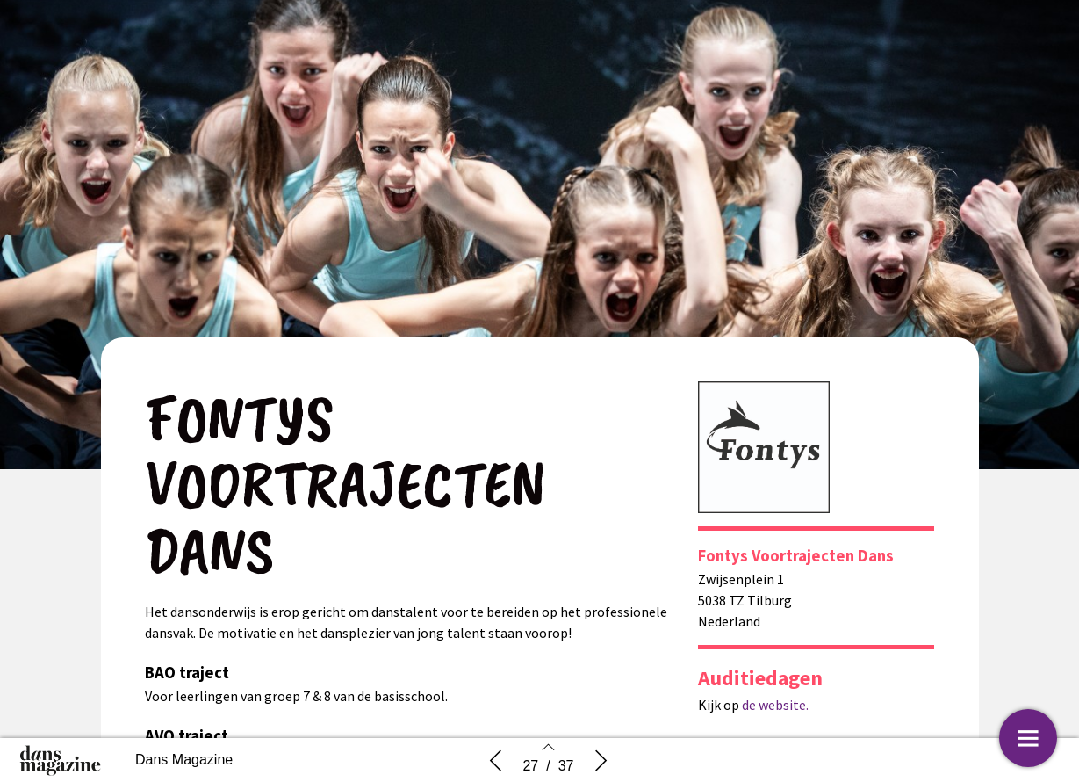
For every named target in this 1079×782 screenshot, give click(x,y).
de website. (774, 704)
